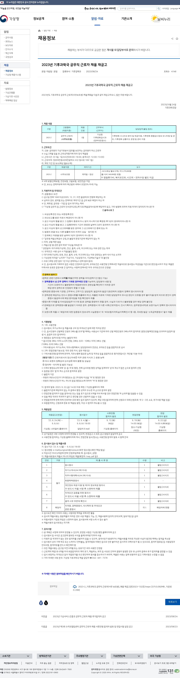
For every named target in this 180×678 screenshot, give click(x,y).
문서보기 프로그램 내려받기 (165, 663)
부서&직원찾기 (141, 663)
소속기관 (6, 656)
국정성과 (9, 57)
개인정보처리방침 (11, 663)
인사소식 (9, 49)
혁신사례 (9, 53)
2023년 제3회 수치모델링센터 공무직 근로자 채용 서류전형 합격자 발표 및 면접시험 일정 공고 (115, 627)
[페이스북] (41, 602)
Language (174, 9)
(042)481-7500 (65, 669)
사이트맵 (165, 9)
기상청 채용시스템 (13, 75)
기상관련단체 (119, 656)
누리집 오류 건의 (102, 663)
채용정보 (9, 71)
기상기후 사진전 (12, 96)
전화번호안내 (122, 663)
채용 (55, 31)
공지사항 (9, 38)
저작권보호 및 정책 (66, 663)
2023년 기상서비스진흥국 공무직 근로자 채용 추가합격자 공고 (115, 617)
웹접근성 (85, 663)
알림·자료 (47, 31)
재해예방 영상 (11, 100)
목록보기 (172, 602)
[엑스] (46, 602)
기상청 (9, 19)
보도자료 (9, 45)
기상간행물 (10, 93)
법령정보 (9, 89)
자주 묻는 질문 (45, 663)
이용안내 (28, 663)
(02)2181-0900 (52, 673)
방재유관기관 (45, 656)
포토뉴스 (9, 41)
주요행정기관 (82, 656)
